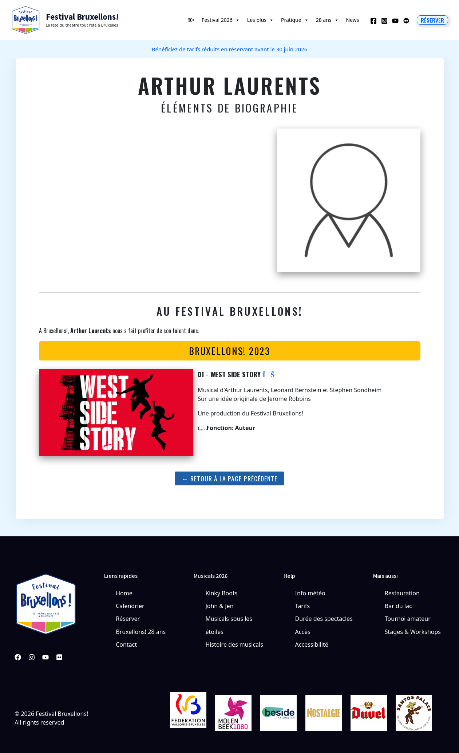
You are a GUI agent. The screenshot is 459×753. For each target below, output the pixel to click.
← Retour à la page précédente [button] (229, 478)
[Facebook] (373, 20)
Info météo (310, 593)
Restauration (402, 593)
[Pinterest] (59, 657)
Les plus (260, 20)
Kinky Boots (221, 593)
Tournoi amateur (408, 619)
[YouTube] (395, 20)
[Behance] (406, 20)
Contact (126, 644)
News (352, 19)
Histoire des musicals (234, 644)
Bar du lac (398, 606)
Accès (302, 632)
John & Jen (219, 606)
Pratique (295, 20)
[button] (432, 20)
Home (124, 593)
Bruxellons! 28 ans (141, 632)
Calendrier (130, 606)
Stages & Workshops (413, 632)
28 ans (327, 20)
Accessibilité (311, 644)
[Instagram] (384, 20)
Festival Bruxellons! (82, 17)
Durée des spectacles (324, 619)
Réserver (128, 619)
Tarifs (302, 606)
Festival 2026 (221, 20)
